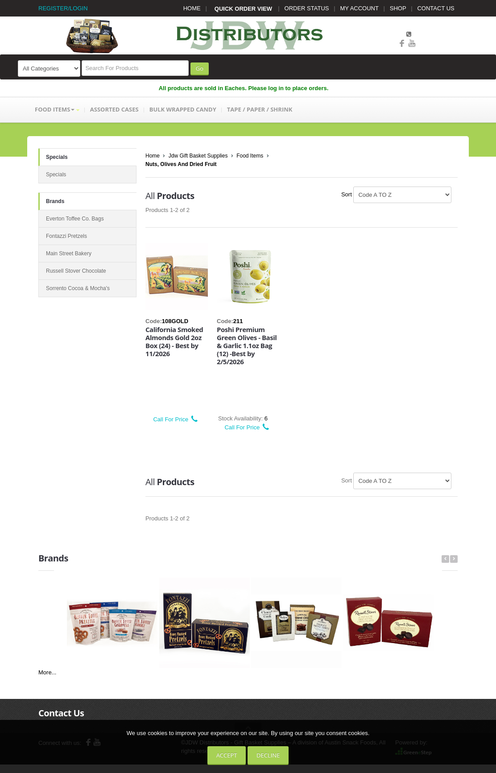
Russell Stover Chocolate (76, 271)
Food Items (249, 156)
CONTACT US (435, 8)
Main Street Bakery (68, 253)
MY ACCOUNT (359, 8)
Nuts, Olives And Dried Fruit (181, 164)
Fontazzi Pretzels (66, 236)
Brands (55, 201)
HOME (192, 8)
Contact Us (61, 713)
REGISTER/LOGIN (63, 8)
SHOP (398, 8)
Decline (268, 755)
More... (47, 672)
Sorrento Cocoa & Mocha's (78, 288)
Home (152, 156)
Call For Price (172, 419)
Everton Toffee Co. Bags (75, 219)
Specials (57, 157)
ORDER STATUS (307, 8)
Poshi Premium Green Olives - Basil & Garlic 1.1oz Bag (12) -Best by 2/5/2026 (247, 345)
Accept (226, 755)
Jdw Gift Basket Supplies (198, 156)
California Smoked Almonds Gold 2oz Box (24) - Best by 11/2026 (174, 341)
